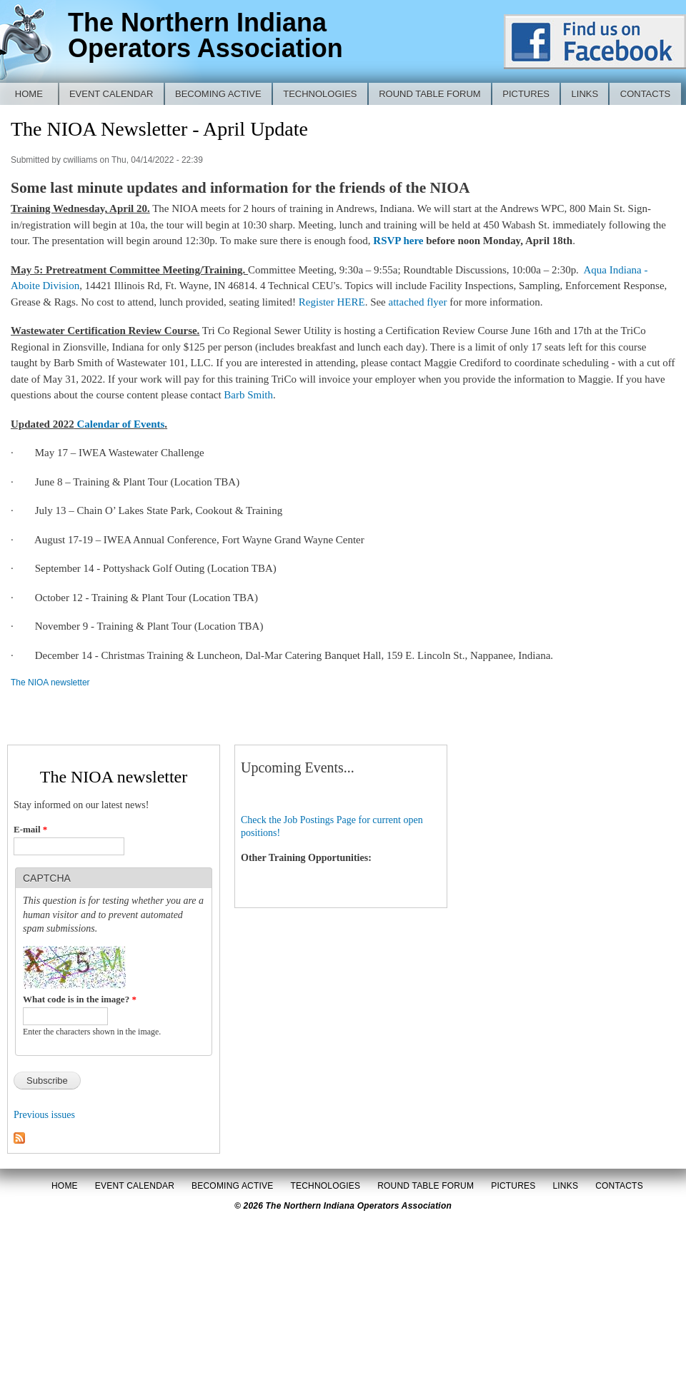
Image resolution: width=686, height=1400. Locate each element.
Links (585, 94)
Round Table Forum (430, 94)
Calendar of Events (119, 424)
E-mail (30, 829)
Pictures (526, 94)
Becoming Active (218, 94)
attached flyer (416, 302)
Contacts (645, 94)
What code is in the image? (79, 999)
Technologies (320, 94)
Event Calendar (111, 94)
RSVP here (398, 240)
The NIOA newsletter (50, 683)
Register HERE (332, 302)
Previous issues (44, 1114)
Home (29, 94)
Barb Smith (248, 395)
